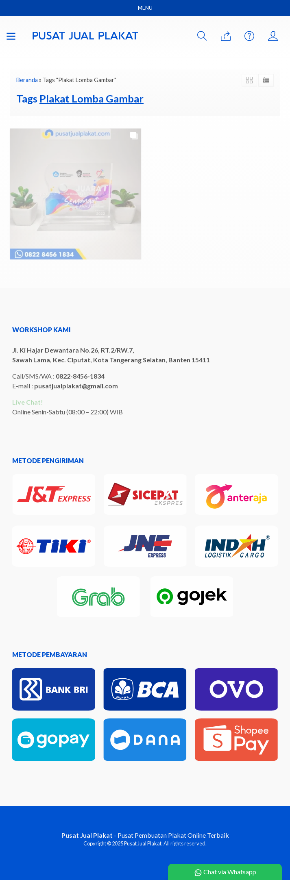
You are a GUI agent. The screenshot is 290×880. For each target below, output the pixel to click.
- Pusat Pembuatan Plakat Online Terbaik (145, 835)
